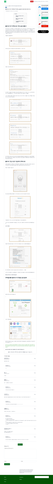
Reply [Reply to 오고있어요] (35, 394)
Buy (43, 1)
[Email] (28, 461)
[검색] (47, 477)
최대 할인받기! (44, 26)
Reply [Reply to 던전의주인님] (35, 358)
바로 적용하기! (44, 17)
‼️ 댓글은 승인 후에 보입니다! (9, 448)
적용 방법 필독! (44, 8)
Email (22, 461)
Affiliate (20, 479)
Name (5, 461)
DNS (42, 1)
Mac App (39, 1)
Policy (5, 481)
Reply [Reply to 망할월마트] (35, 408)
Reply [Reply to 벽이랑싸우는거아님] (35, 428)
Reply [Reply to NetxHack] (35, 365)
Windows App (36, 1)
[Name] (12, 461)
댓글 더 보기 (20, 444)
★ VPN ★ (31, 1)
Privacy (5, 479)
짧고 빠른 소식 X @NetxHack (42, 32)
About (5, 477)
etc (6, 7)
